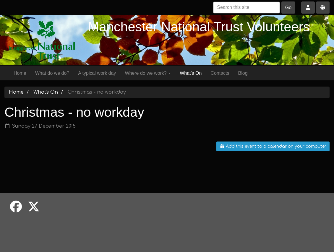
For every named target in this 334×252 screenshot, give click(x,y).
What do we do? (52, 73)
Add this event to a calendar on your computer (273, 146)
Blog (243, 73)
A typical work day (97, 73)
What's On (191, 73)
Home (20, 73)
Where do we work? (148, 73)
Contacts (219, 73)
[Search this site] (246, 7)
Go (288, 7)
